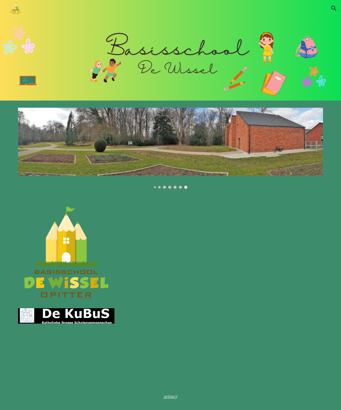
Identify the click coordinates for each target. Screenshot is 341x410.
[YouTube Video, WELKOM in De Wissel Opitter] (196, 253)
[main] (170, 396)
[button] (334, 8)
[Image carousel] (170, 148)
